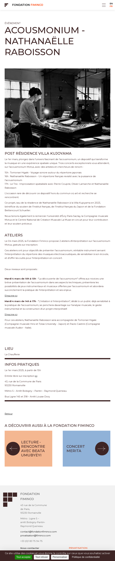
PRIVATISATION (78, 548)
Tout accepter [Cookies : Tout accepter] (23, 557)
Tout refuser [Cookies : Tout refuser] (41, 557)
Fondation (27, 5)
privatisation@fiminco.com (35, 535)
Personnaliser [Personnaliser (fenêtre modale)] (60, 557)
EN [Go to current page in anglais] (111, 3)
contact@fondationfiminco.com (38, 531)
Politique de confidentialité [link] (86, 557)
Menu (104, 5)
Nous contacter (29, 548)
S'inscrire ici (11, 295)
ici (36, 375)
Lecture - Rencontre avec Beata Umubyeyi (33, 448)
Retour (9, 413)
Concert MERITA (75, 448)
